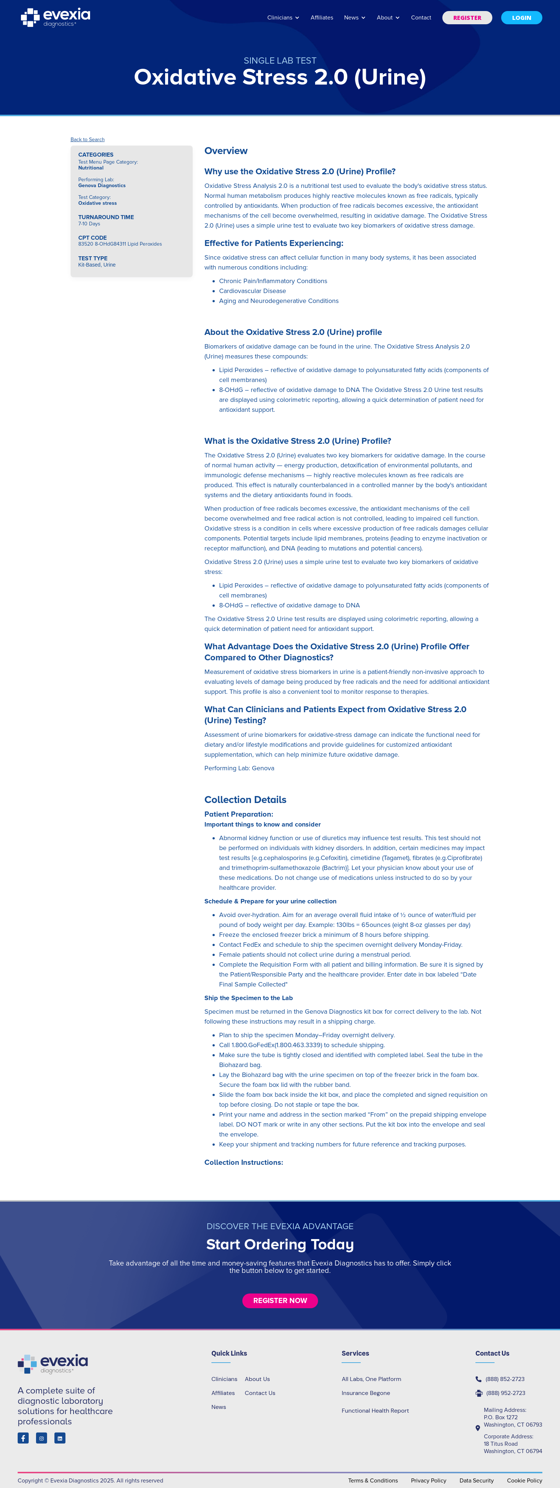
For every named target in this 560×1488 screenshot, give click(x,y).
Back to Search (88, 140)
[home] (56, 18)
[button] (283, 21)
